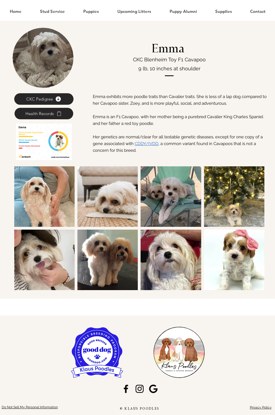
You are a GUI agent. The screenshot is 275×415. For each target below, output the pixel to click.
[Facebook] (125, 388)
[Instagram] (139, 388)
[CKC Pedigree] (44, 99)
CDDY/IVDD (146, 143)
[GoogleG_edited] (153, 388)
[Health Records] (44, 113)
